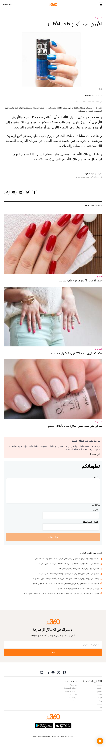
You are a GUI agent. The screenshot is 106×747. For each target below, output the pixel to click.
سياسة (99, 685)
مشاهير (99, 704)
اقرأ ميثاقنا (95, 454)
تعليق (95, 476)
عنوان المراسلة (90, 521)
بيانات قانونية (72, 694)
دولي (100, 707)
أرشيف (74, 701)
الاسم (95, 510)
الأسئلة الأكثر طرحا (70, 688)
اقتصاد (99, 688)
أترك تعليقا (53, 537)
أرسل (53, 652)
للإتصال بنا (73, 698)
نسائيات (98, 18)
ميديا (100, 698)
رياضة (100, 701)
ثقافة (100, 694)
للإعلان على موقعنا (70, 691)
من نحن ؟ (73, 685)
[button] (100, 741)
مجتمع (99, 691)
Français (7, 4)
